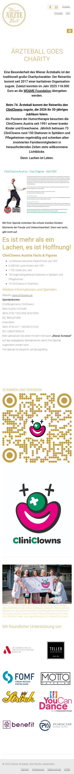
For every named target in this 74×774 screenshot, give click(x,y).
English (66, 6)
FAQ (68, 13)
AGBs (67, 769)
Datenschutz (54, 769)
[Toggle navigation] (69, 31)
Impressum (38, 769)
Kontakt (58, 13)
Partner (25, 769)
